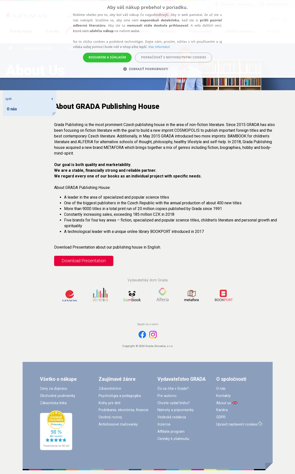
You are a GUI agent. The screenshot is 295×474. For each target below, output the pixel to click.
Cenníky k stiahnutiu (173, 439)
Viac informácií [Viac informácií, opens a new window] (159, 47)
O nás (220, 389)
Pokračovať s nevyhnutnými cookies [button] (173, 57)
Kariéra (222, 410)
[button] (147, 69)
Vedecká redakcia (171, 417)
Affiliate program (170, 432)
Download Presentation (84, 260)
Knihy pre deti (109, 403)
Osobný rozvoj (110, 417)
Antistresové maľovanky (118, 424)
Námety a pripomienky (175, 410)
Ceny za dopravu (53, 389)
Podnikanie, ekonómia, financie (123, 410)
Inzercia (163, 424)
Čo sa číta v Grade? (173, 389)
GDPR (220, 417)
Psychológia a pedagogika (120, 396)
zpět (29, 99)
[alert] (147, 39)
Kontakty (223, 396)
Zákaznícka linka (53, 403)
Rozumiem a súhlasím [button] (107, 57)
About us (223, 403)
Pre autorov (167, 396)
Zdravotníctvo (110, 389)
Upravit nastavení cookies (237, 424)
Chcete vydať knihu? (173, 403)
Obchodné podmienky (57, 396)
